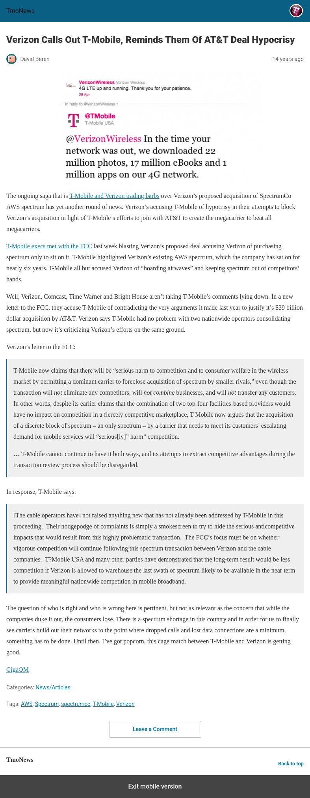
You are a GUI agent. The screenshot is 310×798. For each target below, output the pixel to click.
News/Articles (53, 687)
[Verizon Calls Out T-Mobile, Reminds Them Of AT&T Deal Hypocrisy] (155, 128)
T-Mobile (103, 704)
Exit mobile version (155, 786)
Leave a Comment (155, 729)
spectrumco (75, 704)
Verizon (125, 704)
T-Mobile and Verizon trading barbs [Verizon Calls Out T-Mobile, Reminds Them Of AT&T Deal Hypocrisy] (114, 195)
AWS (26, 704)
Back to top (291, 764)
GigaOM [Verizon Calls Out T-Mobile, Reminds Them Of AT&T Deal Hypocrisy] (17, 669)
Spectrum (47, 704)
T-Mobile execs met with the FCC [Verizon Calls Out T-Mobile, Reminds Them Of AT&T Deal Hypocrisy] (49, 246)
